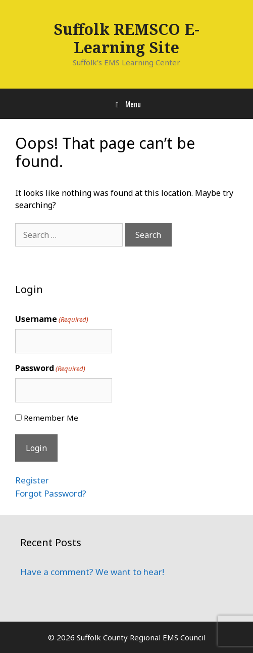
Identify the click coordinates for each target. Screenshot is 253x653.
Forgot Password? (50, 493)
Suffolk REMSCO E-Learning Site (126, 38)
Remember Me (51, 418)
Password (50, 368)
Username (51, 319)
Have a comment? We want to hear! (92, 572)
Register (32, 480)
